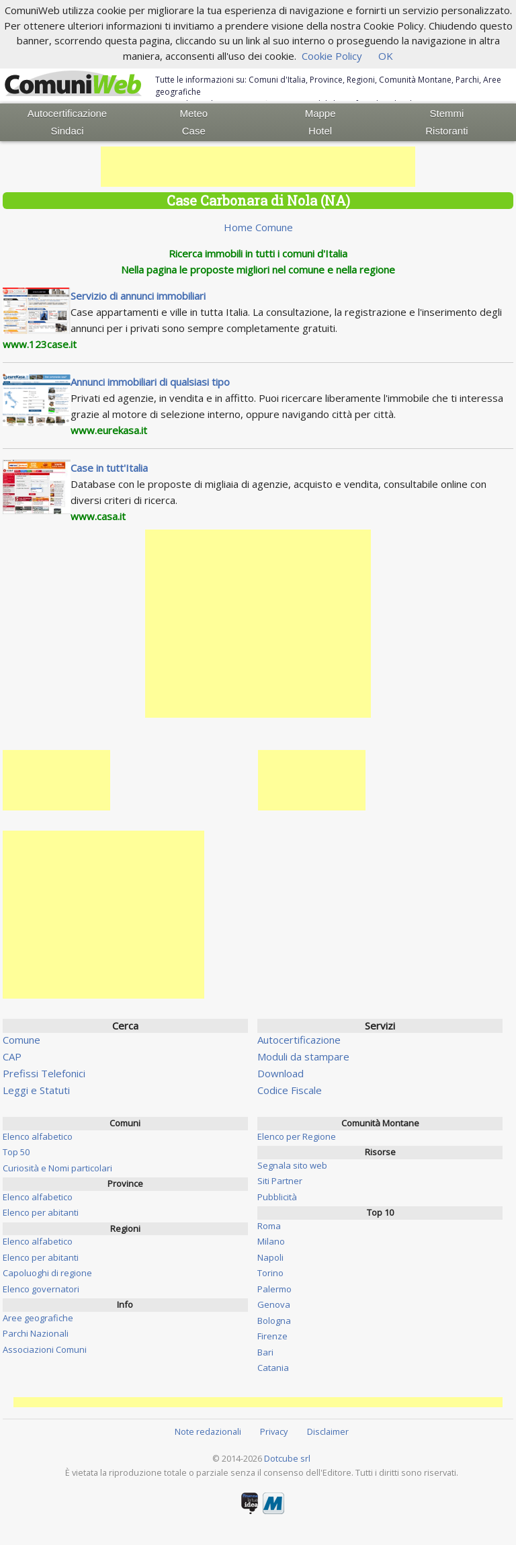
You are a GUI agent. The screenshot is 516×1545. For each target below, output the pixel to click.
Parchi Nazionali (36, 1333)
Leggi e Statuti (36, 1090)
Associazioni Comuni (45, 1349)
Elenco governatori (41, 1289)
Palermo (274, 1289)
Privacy (274, 1431)
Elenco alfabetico (38, 1136)
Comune (21, 1039)
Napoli (270, 1257)
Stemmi (447, 113)
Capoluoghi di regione (47, 1273)
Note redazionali (208, 1431)
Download (280, 1073)
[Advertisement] (258, 167)
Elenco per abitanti (41, 1212)
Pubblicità (277, 1197)
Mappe (320, 113)
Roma (269, 1226)
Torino (270, 1273)
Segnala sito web (292, 1165)
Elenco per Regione (296, 1136)
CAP (12, 1056)
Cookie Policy (332, 55)
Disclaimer (328, 1431)
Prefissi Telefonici (44, 1073)
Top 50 (16, 1152)
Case (194, 130)
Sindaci (66, 130)
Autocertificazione (67, 113)
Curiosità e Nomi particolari (57, 1168)
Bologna (274, 1320)
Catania (273, 1368)
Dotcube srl (287, 1458)
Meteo (193, 113)
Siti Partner (279, 1181)
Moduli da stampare (303, 1056)
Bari (265, 1352)
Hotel (320, 130)
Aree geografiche (38, 1318)
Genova (273, 1304)
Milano (271, 1241)
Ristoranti (446, 130)
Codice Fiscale (289, 1090)
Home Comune (258, 227)
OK (385, 55)
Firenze (272, 1336)
